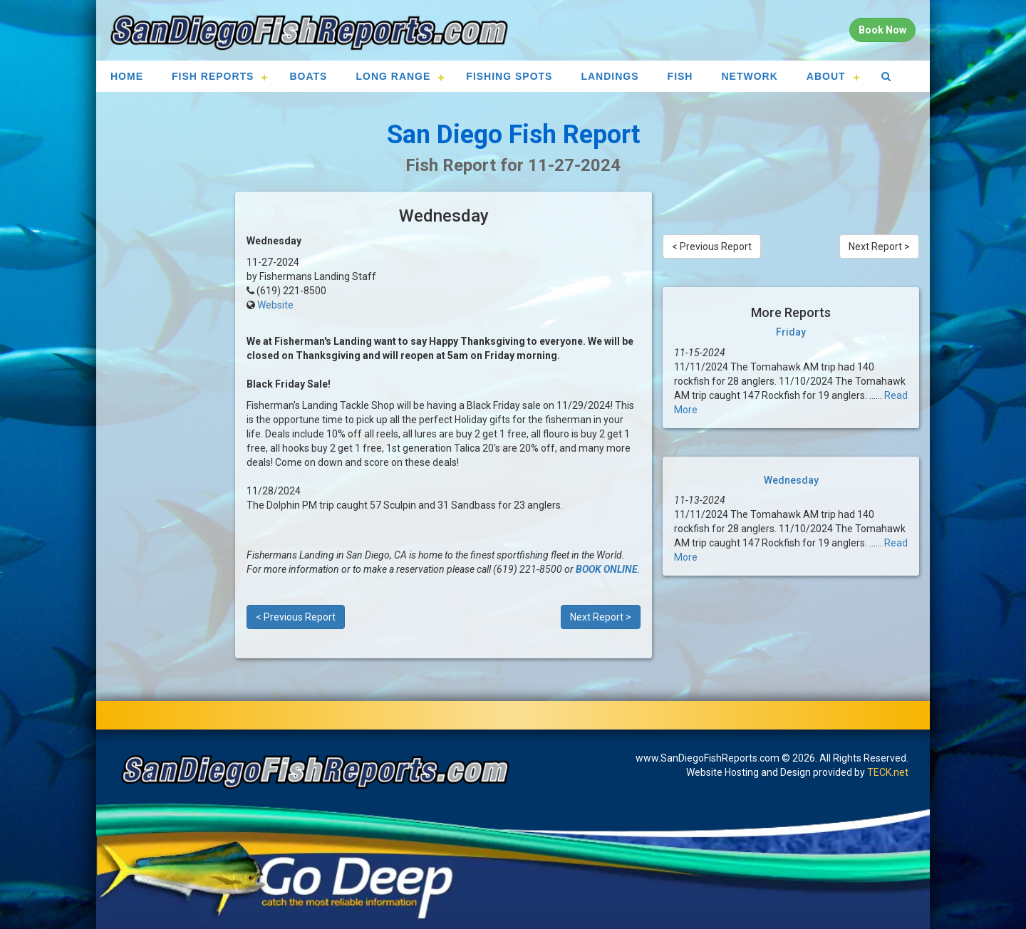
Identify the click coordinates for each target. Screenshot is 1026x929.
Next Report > (600, 617)
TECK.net (887, 772)
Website (275, 305)
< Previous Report (296, 617)
